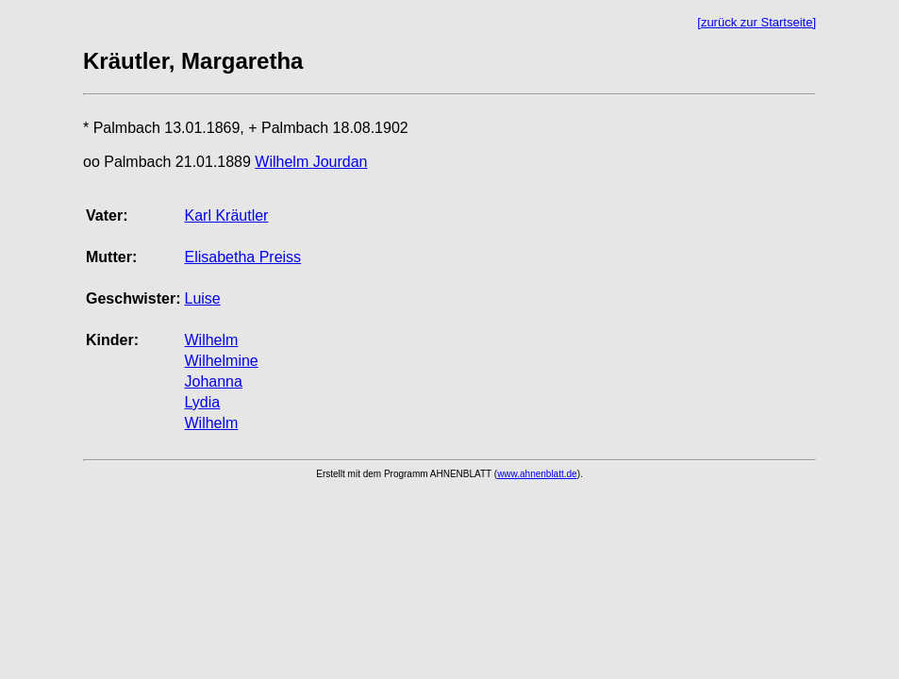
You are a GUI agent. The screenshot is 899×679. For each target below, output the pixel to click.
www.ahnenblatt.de (537, 474)
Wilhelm (211, 340)
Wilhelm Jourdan (311, 162)
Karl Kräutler (226, 215)
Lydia (202, 402)
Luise (202, 298)
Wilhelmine (221, 361)
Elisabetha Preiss (242, 257)
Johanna (212, 381)
